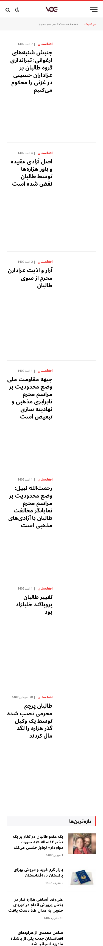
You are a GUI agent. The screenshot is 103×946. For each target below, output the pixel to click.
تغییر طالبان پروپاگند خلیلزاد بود (34, 604)
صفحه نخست (68, 24)
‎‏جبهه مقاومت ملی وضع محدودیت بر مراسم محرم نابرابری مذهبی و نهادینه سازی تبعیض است (29, 398)
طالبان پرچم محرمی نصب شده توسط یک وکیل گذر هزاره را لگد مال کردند (29, 721)
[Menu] (94, 10)
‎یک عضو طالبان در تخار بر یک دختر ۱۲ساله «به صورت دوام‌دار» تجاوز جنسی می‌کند (38, 842)
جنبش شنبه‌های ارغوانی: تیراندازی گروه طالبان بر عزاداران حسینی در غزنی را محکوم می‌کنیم (31, 71)
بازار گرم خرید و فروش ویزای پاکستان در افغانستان (38, 872)
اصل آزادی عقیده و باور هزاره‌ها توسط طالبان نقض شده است (31, 173)
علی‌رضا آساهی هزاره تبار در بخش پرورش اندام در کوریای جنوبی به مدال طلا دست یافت (35, 904)
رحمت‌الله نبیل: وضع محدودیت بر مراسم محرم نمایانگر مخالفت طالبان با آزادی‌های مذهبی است (30, 506)
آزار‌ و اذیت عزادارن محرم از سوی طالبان (30, 278)
